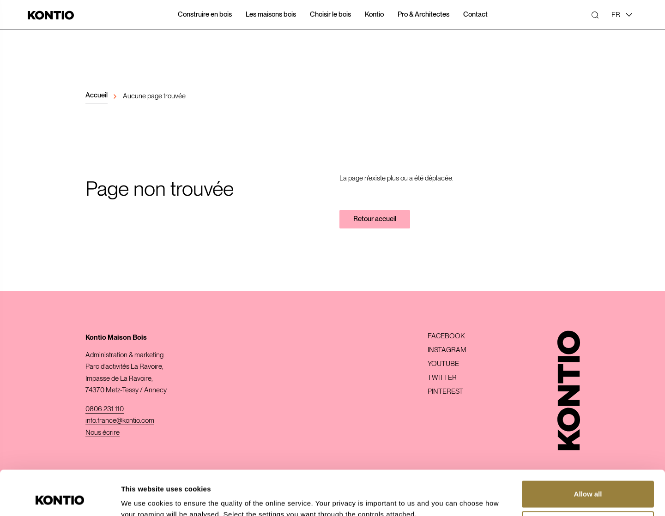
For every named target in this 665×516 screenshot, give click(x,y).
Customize (588, 482)
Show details (142, 498)
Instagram (447, 350)
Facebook (446, 336)
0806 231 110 (104, 409)
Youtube (443, 363)
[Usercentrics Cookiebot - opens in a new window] (59, 498)
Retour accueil (374, 219)
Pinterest (445, 391)
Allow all (588, 452)
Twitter (442, 377)
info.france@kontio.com (119, 420)
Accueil (96, 95)
